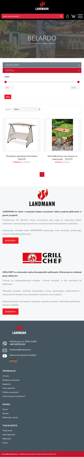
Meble (44, 43)
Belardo (52, 43)
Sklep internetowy (43, 454)
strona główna (34, 43)
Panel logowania (9, 434)
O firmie (6, 376)
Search (61, 16)
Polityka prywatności (11, 392)
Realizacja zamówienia (11, 380)
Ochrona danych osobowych (14, 396)
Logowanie (67, 16)
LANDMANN (42, 5)
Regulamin (7, 384)
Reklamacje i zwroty (10, 417)
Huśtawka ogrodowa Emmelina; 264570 (22, 142)
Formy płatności (9, 388)
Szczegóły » (10, 240)
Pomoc (5, 409)
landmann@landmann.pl (20, 349)
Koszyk (5, 442)
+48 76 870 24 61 (17, 344)
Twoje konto (7, 430)
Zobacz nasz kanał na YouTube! (23, 355)
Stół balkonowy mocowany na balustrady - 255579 (62, 142)
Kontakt (6, 413)
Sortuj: (8, 109)
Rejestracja (7, 438)
